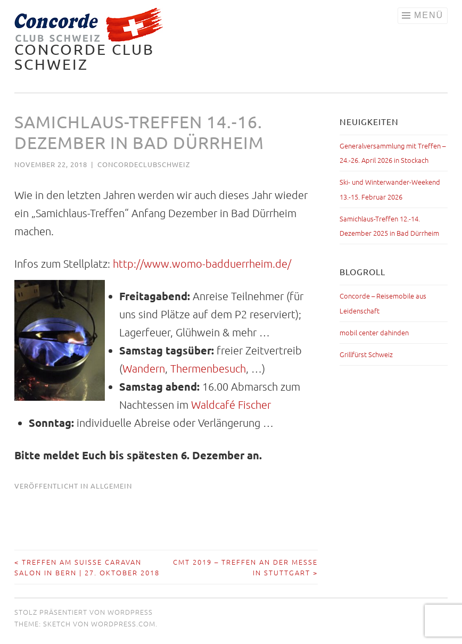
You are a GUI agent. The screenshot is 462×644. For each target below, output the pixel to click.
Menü (428, 15)
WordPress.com (123, 623)
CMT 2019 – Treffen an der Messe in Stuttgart (245, 567)
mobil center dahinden (374, 332)
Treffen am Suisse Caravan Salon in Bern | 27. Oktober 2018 (87, 567)
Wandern (143, 368)
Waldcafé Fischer (231, 404)
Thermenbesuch (208, 368)
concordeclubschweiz (143, 164)
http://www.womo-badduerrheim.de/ (202, 263)
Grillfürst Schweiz (366, 354)
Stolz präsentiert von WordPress (83, 612)
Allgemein (111, 485)
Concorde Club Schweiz (84, 56)
